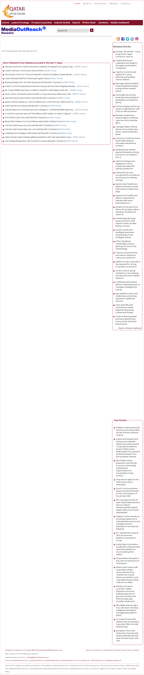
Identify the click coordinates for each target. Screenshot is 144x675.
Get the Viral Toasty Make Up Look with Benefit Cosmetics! (31, 129)
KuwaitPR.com (84, 660)
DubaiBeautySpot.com (113, 660)
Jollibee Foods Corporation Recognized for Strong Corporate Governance (128, 264)
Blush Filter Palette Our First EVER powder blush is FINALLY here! (34, 121)
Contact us (125, 3)
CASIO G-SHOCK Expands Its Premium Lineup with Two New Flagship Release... (40, 86)
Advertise (113, 3)
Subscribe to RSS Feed (111, 650)
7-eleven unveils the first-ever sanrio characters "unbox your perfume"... (127, 255)
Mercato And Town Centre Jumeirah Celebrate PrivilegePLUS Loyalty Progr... (39, 67)
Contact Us (98, 650)
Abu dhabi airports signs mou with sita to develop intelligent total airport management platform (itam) (127, 610)
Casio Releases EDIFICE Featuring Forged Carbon (27, 78)
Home (77, 3)
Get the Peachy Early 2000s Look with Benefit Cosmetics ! (31, 98)
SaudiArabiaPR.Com (36, 660)
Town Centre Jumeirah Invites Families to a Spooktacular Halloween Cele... (38, 94)
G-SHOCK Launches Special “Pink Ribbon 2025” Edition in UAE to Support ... (39, 113)
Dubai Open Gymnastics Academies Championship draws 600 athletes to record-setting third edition (128, 549)
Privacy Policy (100, 3)
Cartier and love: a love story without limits (24, 70)
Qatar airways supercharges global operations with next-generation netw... (38, 137)
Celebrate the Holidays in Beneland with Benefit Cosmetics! (32, 133)
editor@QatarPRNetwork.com (38, 657)
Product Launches (41, 22)
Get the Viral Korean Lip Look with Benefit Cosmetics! (29, 125)
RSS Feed (89, 22)
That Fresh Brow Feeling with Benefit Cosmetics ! (27, 106)
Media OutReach (120, 22)
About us (87, 3)
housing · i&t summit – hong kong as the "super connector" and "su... (128, 54)
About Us (89, 650)
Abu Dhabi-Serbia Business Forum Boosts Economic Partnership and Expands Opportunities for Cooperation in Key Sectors (126, 468)
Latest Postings (20, 22)
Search (76, 22)
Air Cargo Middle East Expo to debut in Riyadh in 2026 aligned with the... (37, 90)
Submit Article (62, 22)
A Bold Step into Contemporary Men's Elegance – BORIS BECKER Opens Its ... (40, 110)
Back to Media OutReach (130, 328)
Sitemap (136, 650)
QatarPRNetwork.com (70, 660)
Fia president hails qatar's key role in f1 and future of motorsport (127, 560)
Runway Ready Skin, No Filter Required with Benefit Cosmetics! (33, 82)
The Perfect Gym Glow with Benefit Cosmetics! (26, 117)
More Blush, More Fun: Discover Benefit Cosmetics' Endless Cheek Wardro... (39, 74)
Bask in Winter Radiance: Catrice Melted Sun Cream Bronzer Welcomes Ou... (40, 102)
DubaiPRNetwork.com (53, 660)
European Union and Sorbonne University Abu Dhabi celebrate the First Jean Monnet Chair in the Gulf (127, 635)
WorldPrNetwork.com (20, 660)
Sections (103, 22)
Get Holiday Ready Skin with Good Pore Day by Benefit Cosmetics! (35, 141)
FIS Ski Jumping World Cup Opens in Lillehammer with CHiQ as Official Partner (128, 108)
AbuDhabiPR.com (97, 660)
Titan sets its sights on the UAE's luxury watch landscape (127, 482)
